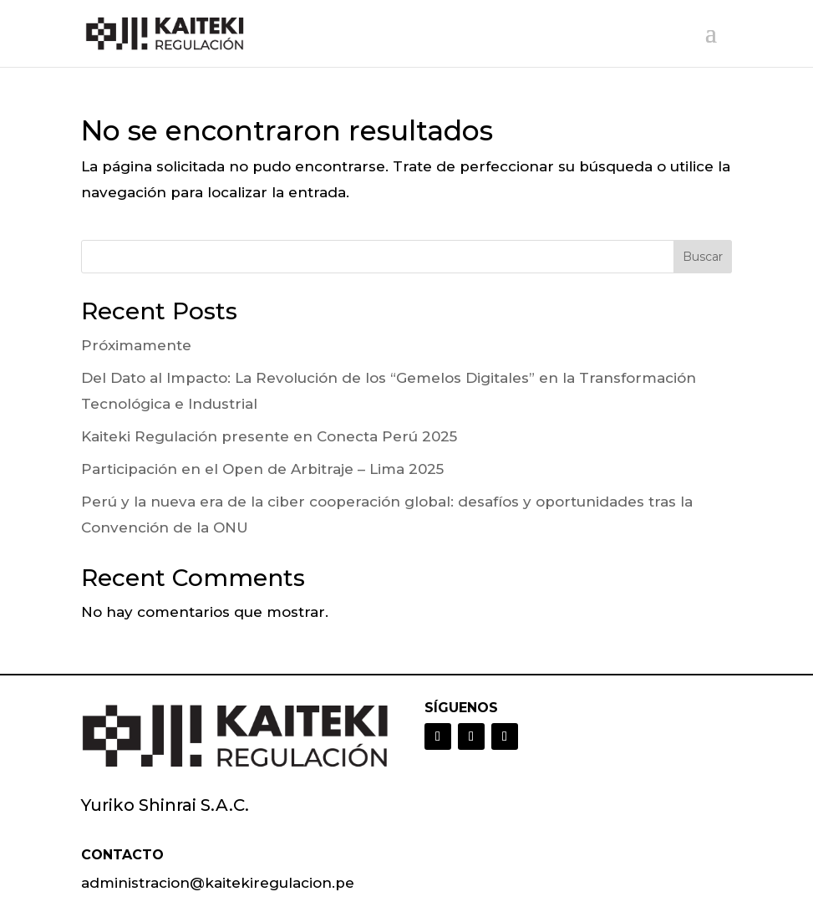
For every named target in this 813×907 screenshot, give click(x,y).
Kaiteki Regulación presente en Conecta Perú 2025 (269, 436)
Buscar (703, 256)
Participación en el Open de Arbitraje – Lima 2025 (262, 469)
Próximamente (136, 345)
